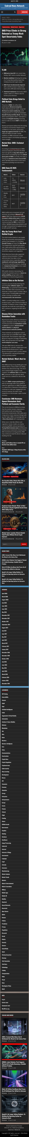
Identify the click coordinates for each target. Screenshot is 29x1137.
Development (5, 775)
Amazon (4, 700)
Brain (3, 737)
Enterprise (4, 796)
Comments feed (6, 1006)
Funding (4, 818)
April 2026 (4, 593)
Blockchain (4, 728)
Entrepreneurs (5, 800)
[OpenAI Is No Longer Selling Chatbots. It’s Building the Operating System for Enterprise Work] (14, 1104)
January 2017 (5, 649)
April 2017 (4, 640)
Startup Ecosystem (6, 955)
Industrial (4, 846)
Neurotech (4, 908)
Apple (3, 703)
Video (3, 976)
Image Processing (6, 843)
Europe (3, 803)
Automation (5, 719)
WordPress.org (5, 1009)
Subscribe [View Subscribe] (22, 12)
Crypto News (7, 476)
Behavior (4, 725)
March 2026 (5, 597)
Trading (4, 970)
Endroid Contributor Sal (9, 40)
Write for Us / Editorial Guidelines (14, 1128)
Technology (5, 967)
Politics (4, 921)
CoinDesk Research (15, 149)
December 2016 (6, 652)
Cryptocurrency (6, 27)
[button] (2, 12)
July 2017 (4, 631)
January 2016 (5, 680)
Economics (4, 784)
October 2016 (5, 659)
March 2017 (5, 643)
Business (4, 740)
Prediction (4, 924)
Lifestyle (4, 865)
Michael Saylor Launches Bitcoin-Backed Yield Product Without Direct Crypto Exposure (13, 535)
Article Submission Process (14, 1126)
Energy (3, 793)
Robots (4, 939)
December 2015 (6, 683)
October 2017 (5, 621)
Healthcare (4, 840)
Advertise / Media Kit (14, 1130)
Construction (5, 756)
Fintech (4, 812)
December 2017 (6, 615)
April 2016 (4, 671)
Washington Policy (6, 986)
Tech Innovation (6, 961)
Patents (4, 917)
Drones (3, 778)
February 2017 (5, 646)
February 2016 (5, 677)
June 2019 (4, 609)
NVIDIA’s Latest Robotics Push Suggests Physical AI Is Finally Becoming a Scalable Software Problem (14, 562)
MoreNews (24, 1133)
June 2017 (4, 634)
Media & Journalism (7, 886)
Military (4, 890)
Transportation (5, 973)
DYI (3, 781)
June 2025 (4, 606)
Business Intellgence (7, 744)
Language (4, 859)
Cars (3, 747)
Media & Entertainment (7, 883)
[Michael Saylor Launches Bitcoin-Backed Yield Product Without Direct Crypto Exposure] (14, 522)
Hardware (4, 837)
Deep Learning (5, 772)
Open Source (5, 911)
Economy (4, 787)
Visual (3, 980)
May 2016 (4, 668)
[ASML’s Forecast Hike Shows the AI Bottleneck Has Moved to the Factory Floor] (14, 1026)
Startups (4, 958)
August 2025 (5, 600)
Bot (3, 731)
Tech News (4, 964)
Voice (3, 983)
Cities (3, 750)
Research (4, 933)
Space (3, 952)
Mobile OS (4, 896)
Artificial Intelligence (7, 709)
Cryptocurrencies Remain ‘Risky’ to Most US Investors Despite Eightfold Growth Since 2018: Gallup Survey (14, 508)
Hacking (4, 834)
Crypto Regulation (6, 762)
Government (5, 827)
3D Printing (5, 694)
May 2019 (4, 612)
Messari (22, 180)
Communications (6, 753)
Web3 (3, 989)
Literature (4, 868)
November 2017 (6, 618)
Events (3, 806)
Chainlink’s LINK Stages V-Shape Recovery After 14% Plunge (14, 450)
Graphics (4, 830)
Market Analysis (6, 874)
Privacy (4, 927)
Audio (3, 713)
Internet (4, 849)
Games (3, 821)
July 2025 (4, 603)
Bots (3, 734)
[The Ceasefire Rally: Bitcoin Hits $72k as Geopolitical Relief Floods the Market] (14, 470)
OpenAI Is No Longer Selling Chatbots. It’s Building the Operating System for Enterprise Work (13, 574)
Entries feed (5, 1002)
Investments (5, 855)
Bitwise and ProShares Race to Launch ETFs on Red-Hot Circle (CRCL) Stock (14, 443)
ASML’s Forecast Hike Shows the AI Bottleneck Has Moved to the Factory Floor (13, 556)
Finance (14, 501)
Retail (3, 936)
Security (4, 942)
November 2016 (6, 656)
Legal (3, 862)
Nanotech (4, 902)
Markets (4, 880)
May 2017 (4, 637)
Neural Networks (6, 905)
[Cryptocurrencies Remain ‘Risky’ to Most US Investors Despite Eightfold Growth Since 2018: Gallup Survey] (14, 495)
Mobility (4, 899)
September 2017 (6, 624)
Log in (3, 999)
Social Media (5, 949)
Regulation (21, 27)
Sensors (4, 945)
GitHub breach (5, 824)
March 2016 (5, 674)
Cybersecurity (5, 768)
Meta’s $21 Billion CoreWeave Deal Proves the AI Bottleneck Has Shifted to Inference (14, 568)
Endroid (5, 484)
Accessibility (5, 697)
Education (4, 790)
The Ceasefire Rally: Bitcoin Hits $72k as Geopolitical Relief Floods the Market (13, 482)
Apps (3, 706)
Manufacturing (5, 871)
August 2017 (5, 628)
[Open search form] (14, 12)
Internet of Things (6, 852)
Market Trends (14, 27)
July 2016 (4, 662)
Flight (3, 815)
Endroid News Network (14, 5)
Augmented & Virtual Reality (9, 716)
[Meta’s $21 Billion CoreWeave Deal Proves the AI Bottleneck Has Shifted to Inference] (14, 1078)
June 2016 (4, 665)
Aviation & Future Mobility (8, 722)
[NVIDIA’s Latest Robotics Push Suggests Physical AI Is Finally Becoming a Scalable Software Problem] (14, 1051)
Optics (3, 914)
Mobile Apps (5, 893)
